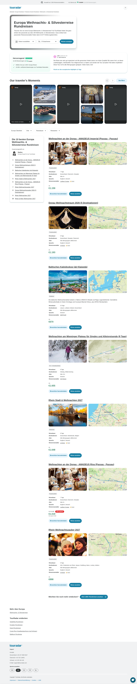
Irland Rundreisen (15, 628)
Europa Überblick (16, 130)
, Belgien (76, 435)
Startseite (12, 11)
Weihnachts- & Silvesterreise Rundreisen (49, 11)
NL (36, 670)
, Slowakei (76, 174)
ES (24, 670)
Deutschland (63, 174)
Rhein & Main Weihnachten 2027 (25, 198)
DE (18, 670)
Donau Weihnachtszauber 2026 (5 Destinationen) (25, 191)
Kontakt (12, 652)
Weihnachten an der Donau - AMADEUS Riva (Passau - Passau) (27, 183)
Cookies (34, 680)
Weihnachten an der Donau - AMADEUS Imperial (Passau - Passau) (27, 161)
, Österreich (70, 174)
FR (30, 670)
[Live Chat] (133, 680)
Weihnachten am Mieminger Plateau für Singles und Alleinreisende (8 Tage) (27, 174)
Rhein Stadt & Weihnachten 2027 (25, 179)
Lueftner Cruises (64, 181)
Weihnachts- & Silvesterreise (19, 612)
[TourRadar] (16, 8)
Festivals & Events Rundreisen (32, 11)
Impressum (13, 680)
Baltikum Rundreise (16, 634)
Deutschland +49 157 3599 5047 (19, 655)
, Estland (71, 308)
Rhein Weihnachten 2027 (23, 195)
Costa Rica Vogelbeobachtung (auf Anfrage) (23, 631)
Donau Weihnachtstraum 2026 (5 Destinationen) (25, 166)
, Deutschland (78, 308)
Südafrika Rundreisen (16, 622)
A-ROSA (62, 245)
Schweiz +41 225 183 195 (17, 660)
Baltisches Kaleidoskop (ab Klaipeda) (26, 170)
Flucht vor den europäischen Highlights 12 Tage (67, 69)
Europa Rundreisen (19, 11)
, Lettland (66, 308)
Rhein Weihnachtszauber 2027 (24, 187)
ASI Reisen (63, 379)
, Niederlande (70, 435)
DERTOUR (63, 315)
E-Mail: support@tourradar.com (18, 663)
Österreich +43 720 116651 (17, 657)
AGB (39, 680)
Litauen (62, 308)
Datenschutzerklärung (24, 680)
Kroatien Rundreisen (16, 625)
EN (12, 670)
